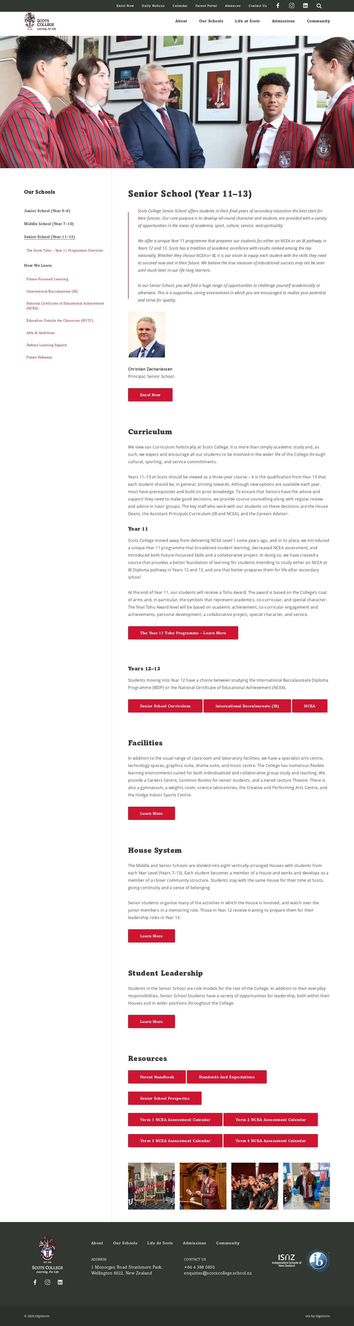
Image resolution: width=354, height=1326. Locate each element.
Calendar (180, 6)
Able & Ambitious (41, 333)
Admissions (283, 23)
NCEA (309, 706)
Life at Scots (247, 23)
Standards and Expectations (227, 1077)
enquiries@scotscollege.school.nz (218, 1273)
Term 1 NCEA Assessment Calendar (175, 1119)
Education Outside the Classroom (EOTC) (60, 321)
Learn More (151, 813)
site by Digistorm (317, 1316)
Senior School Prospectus (165, 1098)
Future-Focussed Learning (47, 279)
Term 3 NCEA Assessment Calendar (175, 1140)
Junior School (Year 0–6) (47, 210)
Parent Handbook (157, 1077)
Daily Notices (153, 6)
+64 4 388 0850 (199, 1267)
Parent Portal (206, 6)
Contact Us (258, 6)
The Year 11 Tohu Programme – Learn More (183, 633)
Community (318, 23)
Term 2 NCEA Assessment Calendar (271, 1119)
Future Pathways (39, 357)
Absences (233, 6)
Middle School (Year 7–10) (49, 223)
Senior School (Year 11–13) (49, 236)
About (181, 23)
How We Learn (38, 265)
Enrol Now (125, 6)
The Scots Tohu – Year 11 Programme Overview (65, 250)
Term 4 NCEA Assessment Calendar (271, 1140)
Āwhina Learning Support (47, 345)
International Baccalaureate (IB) (52, 291)
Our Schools (211, 23)
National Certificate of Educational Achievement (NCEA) (65, 305)
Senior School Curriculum (165, 706)
